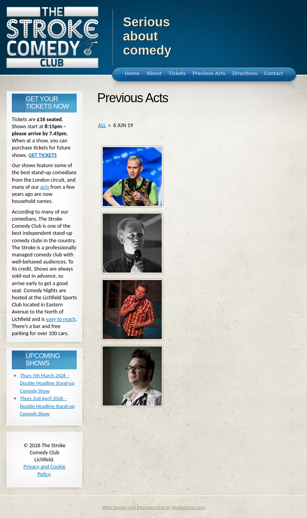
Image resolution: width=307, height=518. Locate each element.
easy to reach (61, 319)
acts (44, 187)
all (102, 125)
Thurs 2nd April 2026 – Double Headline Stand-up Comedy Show (47, 406)
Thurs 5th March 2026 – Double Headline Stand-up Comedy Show (47, 383)
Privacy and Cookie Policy (45, 470)
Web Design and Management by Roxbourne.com (153, 507)
